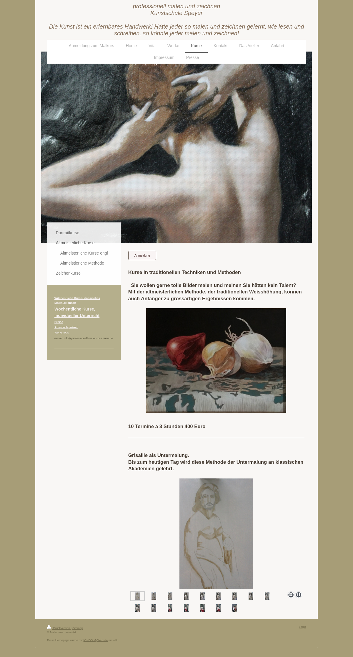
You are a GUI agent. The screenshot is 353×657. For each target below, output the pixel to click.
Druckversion (59, 628)
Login (302, 626)
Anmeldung (142, 255)
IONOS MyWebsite (96, 640)
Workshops (61, 332)
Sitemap (77, 628)
